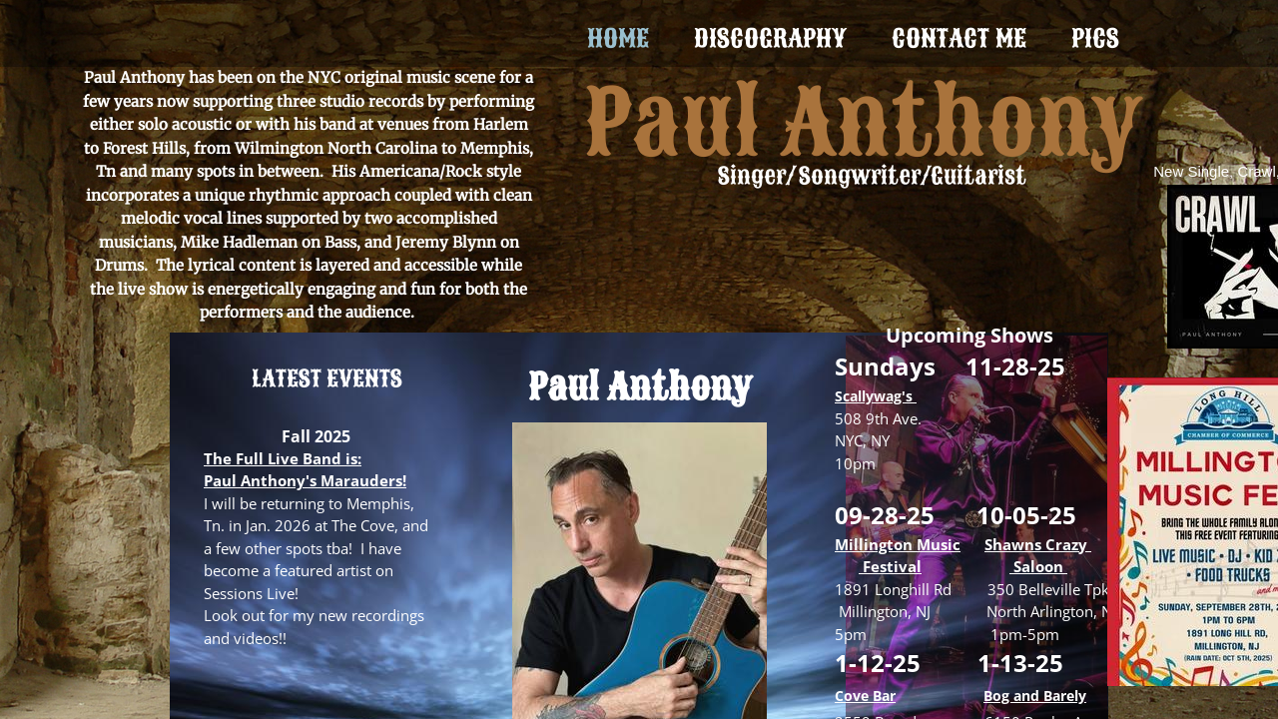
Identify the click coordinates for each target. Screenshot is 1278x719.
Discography (770, 38)
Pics (1095, 38)
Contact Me (959, 38)
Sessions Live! (251, 593)
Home (618, 38)
